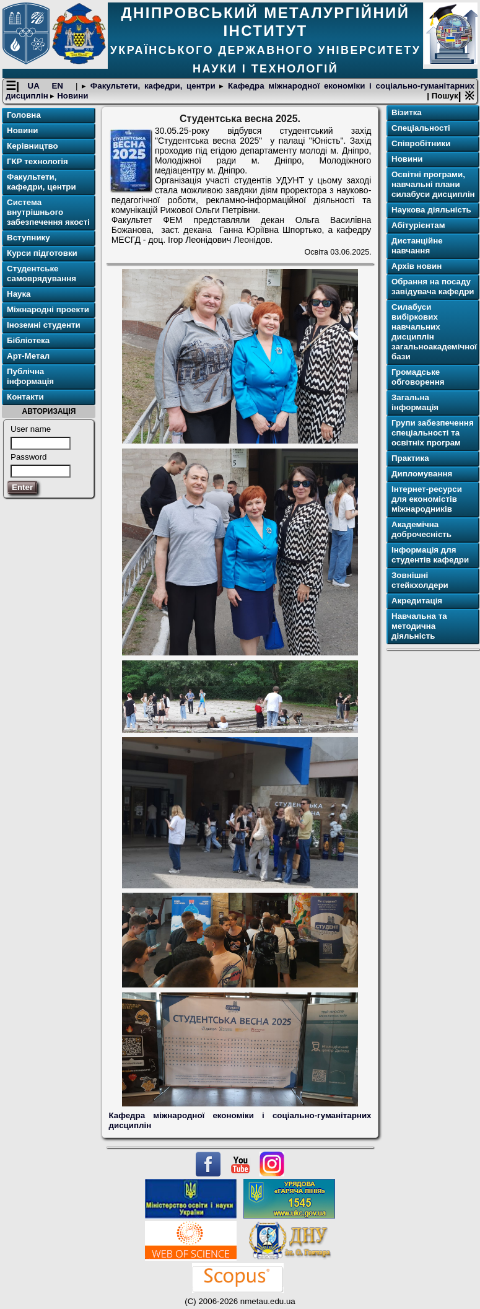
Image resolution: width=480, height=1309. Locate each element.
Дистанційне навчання (417, 245)
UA (35, 85)
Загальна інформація (415, 402)
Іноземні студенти (44, 325)
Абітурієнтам (418, 225)
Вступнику (28, 237)
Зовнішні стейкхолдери (419, 580)
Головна (24, 115)
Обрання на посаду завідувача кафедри (432, 286)
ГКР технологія (37, 161)
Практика (410, 458)
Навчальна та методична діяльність (419, 626)
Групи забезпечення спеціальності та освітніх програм (432, 432)
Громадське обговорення (417, 377)
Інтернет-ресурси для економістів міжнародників (426, 499)
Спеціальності (420, 128)
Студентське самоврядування (41, 273)
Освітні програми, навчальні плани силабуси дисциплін (433, 184)
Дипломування (421, 473)
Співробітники (420, 143)
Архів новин (416, 266)
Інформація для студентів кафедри (430, 554)
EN (59, 85)
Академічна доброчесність (421, 529)
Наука (19, 294)
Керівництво (32, 146)
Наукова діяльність (431, 209)
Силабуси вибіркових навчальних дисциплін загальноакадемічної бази (434, 331)
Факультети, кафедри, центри (152, 85)
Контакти (25, 396)
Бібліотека (28, 340)
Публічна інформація (30, 376)
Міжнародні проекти (48, 309)
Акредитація (416, 600)
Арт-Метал (28, 356)
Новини (71, 95)
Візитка (406, 112)
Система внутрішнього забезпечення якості (48, 212)
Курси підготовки (42, 253)
